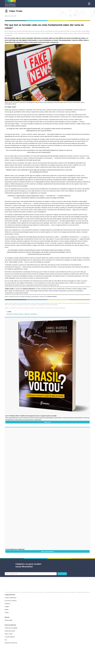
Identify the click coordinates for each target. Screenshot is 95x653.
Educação (27, 314)
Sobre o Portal (8, 634)
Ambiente (7, 603)
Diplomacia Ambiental (11, 642)
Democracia (9, 314)
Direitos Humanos (18, 314)
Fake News (34, 314)
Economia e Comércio (10, 600)
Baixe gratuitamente (47, 551)
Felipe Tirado (15, 11)
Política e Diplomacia (10, 597)
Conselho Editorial (10, 637)
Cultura (7, 612)
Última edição (8, 620)
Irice (6, 640)
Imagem (7, 606)
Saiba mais (47, 422)
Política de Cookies (10, 631)
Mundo (6, 609)
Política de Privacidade (11, 628)
